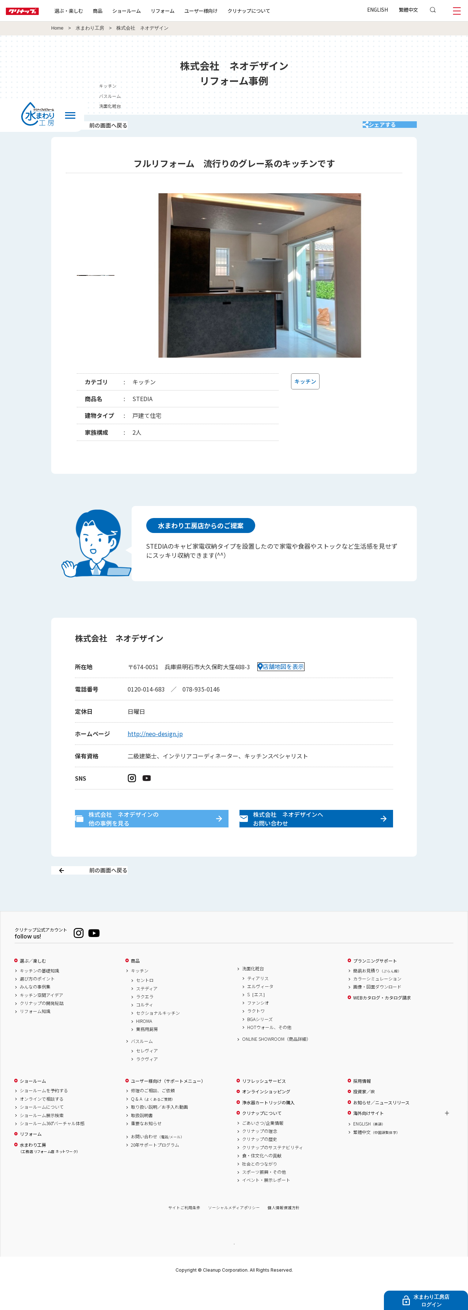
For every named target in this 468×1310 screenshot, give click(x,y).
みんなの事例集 (35, 1012)
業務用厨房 (147, 1055)
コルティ (144, 1030)
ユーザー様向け (224, 10)
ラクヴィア (147, 1085)
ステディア (147, 1014)
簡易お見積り (377, 996)
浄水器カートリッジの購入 (268, 1128)
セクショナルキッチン (158, 1038)
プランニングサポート (375, 986)
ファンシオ (258, 1028)
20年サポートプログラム (155, 1170)
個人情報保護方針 (284, 1233)
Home (57, 28)
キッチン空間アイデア (41, 1021)
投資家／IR (364, 1117)
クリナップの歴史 (259, 1165)
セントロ (145, 1006)
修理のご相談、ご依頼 (153, 1116)
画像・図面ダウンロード (377, 1012)
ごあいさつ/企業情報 (262, 1148)
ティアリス (258, 1004)
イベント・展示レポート (266, 1205)
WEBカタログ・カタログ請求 (382, 1023)
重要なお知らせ (146, 1149)
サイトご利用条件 (184, 1233)
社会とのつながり (259, 1189)
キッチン (139, 996)
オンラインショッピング (266, 1117)
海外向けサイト (368, 1139)
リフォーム (186, 10)
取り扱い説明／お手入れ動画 (159, 1132)
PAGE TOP (234, 1269)
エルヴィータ (260, 1012)
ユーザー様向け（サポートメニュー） (168, 1106)
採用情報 (362, 1106)
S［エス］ (257, 1020)
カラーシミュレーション (377, 1004)
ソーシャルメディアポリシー (234, 1233)
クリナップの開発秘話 (42, 1029)
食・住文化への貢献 (262, 1181)
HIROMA (144, 1047)
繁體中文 (408, 9)
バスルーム (142, 1067)
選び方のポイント (37, 1004)
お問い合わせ (157, 1162)
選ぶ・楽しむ (92, 10)
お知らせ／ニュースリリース (381, 1128)
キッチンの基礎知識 (39, 996)
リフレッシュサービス (264, 1106)
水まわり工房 (90, 28)
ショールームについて (42, 1132)
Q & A (153, 1124)
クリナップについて (272, 10)
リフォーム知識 (35, 1037)
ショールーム (150, 10)
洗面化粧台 (253, 994)
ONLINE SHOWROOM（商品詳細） (276, 1064)
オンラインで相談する (42, 1124)
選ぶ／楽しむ (33, 986)
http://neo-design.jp (155, 743)
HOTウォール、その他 (269, 1053)
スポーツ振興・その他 (264, 1197)
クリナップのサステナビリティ (272, 1173)
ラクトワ (256, 1036)
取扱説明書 (142, 1141)
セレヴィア (147, 1076)
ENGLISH (377, 9)
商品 (135, 986)
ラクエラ (145, 1022)
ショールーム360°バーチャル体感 (52, 1149)
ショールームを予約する (44, 1116)
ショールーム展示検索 (42, 1141)
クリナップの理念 (259, 1156)
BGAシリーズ (260, 1045)
